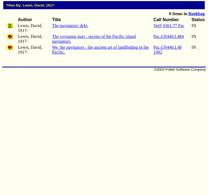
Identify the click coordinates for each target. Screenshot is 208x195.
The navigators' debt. (70, 25)
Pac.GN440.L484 (168, 36)
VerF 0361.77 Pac (168, 25)
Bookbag (196, 13)
